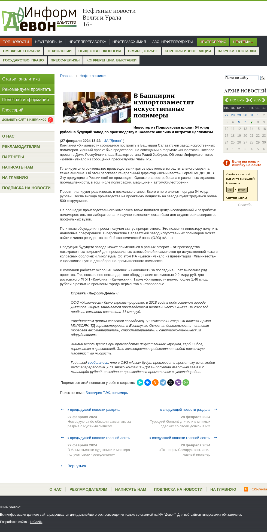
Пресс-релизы (65, 60)
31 (251, 115)
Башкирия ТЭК (98, 393)
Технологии (59, 51)
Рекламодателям (21, 146)
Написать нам (17, 167)
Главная (66, 76)
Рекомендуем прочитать (26, 89)
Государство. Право (23, 60)
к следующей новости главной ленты (184, 437)
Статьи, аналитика (21, 79)
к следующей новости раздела (189, 409)
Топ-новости (16, 42)
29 (239, 115)
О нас (8, 136)
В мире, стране (143, 51)
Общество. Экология (99, 51)
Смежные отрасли (21, 51)
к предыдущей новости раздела (90, 409)
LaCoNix (36, 522)
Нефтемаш (243, 42)
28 (233, 115)
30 (245, 115)
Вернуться (73, 465)
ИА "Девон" (167, 515)
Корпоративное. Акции (188, 51)
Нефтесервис (213, 42)
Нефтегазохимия (129, 42)
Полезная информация (25, 99)
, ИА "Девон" (112, 141)
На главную (15, 177)
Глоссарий (12, 110)
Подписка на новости (26, 188)
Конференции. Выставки (111, 60)
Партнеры (13, 157)
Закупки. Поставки (237, 51)
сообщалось (98, 362)
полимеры (120, 393)
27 (226, 115)
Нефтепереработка (87, 42)
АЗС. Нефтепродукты (172, 42)
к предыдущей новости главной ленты (95, 437)
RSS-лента (255, 489)
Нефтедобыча (48, 42)
